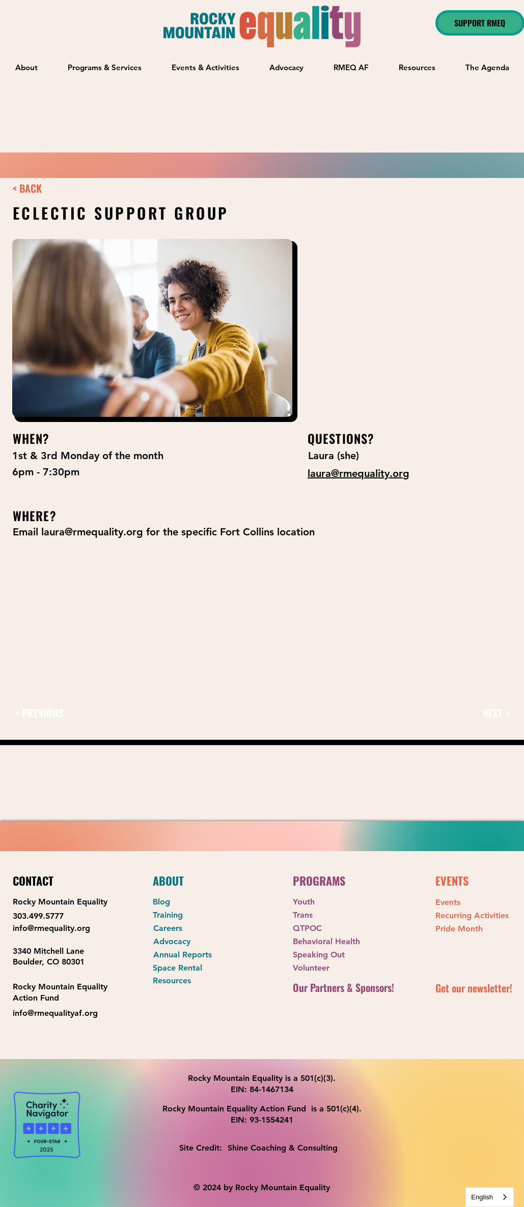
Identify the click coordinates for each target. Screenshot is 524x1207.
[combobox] (489, 1197)
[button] (105, 67)
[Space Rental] (189, 968)
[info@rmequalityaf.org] (58, 1013)
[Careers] (189, 928)
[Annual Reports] (189, 955)
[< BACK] (41, 188)
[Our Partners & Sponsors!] (347, 987)
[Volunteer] (329, 968)
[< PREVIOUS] (46, 713)
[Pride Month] (471, 929)
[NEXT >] (486, 713)
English (482, 1197)
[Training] (189, 915)
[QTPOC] (329, 928)
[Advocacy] (189, 942)
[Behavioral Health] (332, 942)
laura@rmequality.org (92, 532)
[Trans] (329, 915)
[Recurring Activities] (472, 916)
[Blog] (189, 902)
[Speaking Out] (329, 955)
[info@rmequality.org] (58, 928)
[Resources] (189, 981)
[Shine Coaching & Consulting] (286, 1148)
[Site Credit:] (203, 1148)
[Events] (471, 902)
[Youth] (329, 902)
